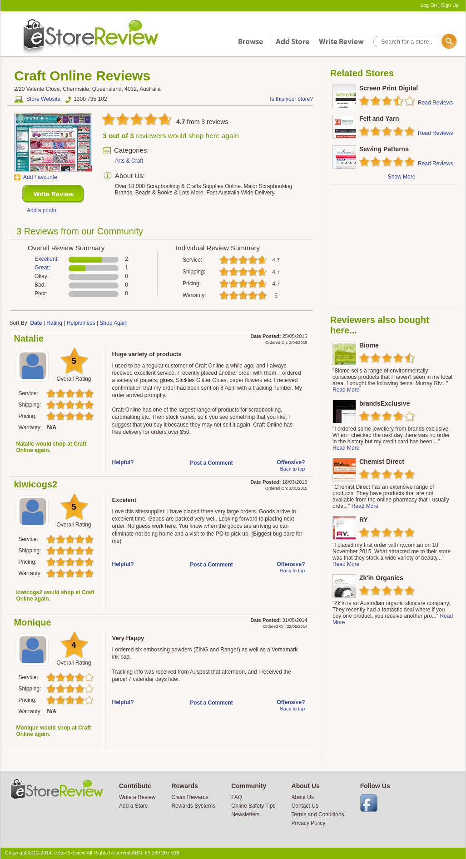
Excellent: (47, 259)
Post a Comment (211, 463)
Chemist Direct (381, 461)
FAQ (236, 797)
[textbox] (414, 41)
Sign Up (450, 5)
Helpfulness (81, 323)
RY (363, 519)
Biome (369, 345)
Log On (429, 5)
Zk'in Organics (381, 577)
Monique (32, 622)
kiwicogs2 (36, 484)
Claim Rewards (189, 797)
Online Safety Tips (253, 806)
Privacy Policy (309, 823)
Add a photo (41, 210)
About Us (303, 797)
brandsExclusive (384, 403)
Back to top (292, 469)
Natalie (29, 338)
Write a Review (137, 797)
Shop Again (113, 323)
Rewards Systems (193, 806)
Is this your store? (291, 99)
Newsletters (245, 814)
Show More (402, 177)
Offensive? (291, 462)
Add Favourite (40, 177)
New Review (53, 194)
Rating (54, 323)
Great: (42, 267)
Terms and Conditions (318, 814)
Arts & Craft (129, 161)
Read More (345, 390)
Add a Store (133, 806)
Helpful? (123, 462)
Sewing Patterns (384, 149)
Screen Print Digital (388, 88)
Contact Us (305, 806)
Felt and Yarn (379, 118)
